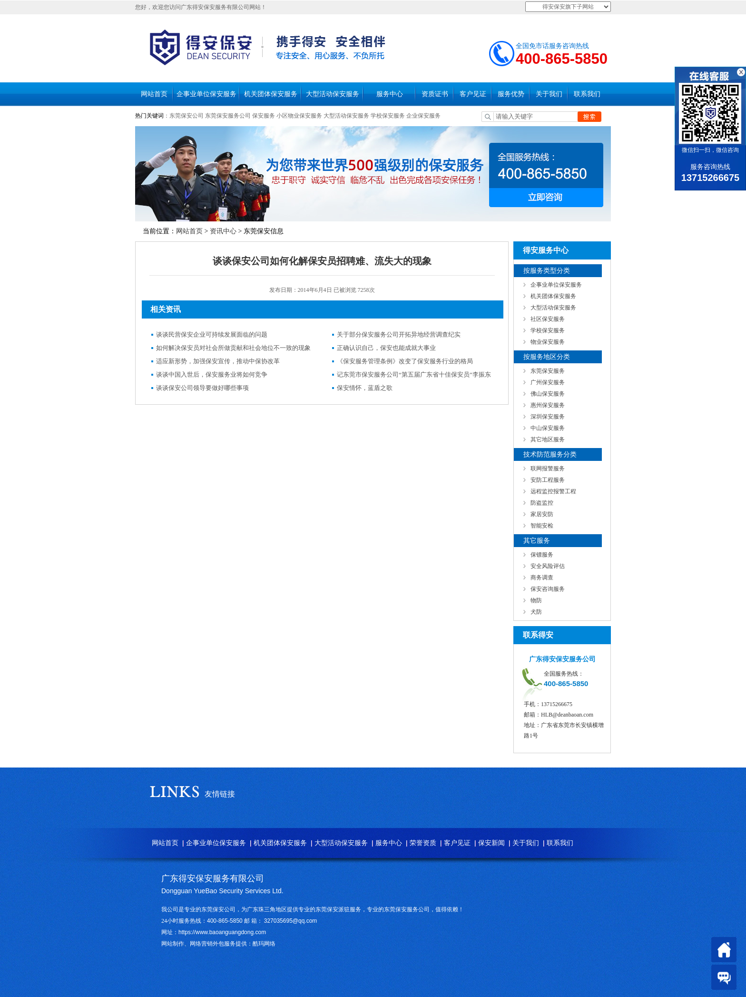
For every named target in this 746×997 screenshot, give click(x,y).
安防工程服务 (547, 480)
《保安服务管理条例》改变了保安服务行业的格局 (405, 361)
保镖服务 (541, 555)
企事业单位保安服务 (206, 94)
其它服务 (536, 540)
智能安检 (541, 525)
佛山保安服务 (547, 394)
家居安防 (541, 514)
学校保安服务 (388, 115)
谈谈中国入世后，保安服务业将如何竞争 (211, 374)
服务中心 (389, 94)
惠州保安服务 (547, 405)
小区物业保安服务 (299, 115)
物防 (536, 600)
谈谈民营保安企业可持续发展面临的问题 (211, 334)
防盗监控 (541, 503)
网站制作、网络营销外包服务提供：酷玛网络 (218, 943)
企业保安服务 (423, 115)
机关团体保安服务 (270, 94)
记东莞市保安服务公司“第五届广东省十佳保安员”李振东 (414, 374)
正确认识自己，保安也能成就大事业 (386, 347)
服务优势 (511, 94)
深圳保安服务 (547, 416)
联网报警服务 (547, 468)
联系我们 (587, 94)
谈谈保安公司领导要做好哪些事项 (202, 387)
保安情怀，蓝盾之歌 (365, 387)
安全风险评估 (547, 566)
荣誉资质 (423, 843)
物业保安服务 (547, 342)
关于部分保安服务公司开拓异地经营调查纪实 (399, 334)
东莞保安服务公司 (228, 115)
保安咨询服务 (547, 589)
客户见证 (473, 94)
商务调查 (541, 577)
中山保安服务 (547, 428)
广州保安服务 (547, 382)
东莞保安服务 (547, 371)
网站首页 (154, 94)
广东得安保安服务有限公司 (212, 878)
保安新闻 (491, 843)
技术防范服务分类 (550, 454)
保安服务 (263, 115)
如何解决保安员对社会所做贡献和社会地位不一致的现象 (233, 347)
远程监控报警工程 (553, 491)
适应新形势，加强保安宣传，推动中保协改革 (218, 361)
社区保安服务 (547, 319)
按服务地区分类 (546, 356)
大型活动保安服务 (332, 94)
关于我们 (549, 94)
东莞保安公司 (186, 115)
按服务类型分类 (546, 270)
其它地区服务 (547, 439)
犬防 (536, 612)
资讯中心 (223, 231)
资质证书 (435, 94)
